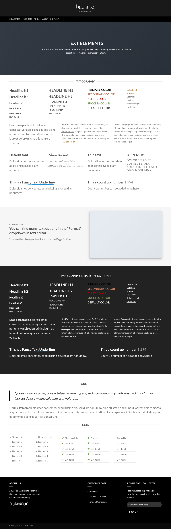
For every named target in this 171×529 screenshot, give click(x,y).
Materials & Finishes (97, 496)
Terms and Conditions (98, 501)
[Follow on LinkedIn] (26, 504)
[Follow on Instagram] (16, 504)
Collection (15, 19)
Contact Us (93, 491)
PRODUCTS (27, 19)
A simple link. (70, 141)
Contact (54, 19)
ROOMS (37, 19)
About (45, 19)
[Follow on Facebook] (12, 504)
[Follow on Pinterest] (21, 504)
